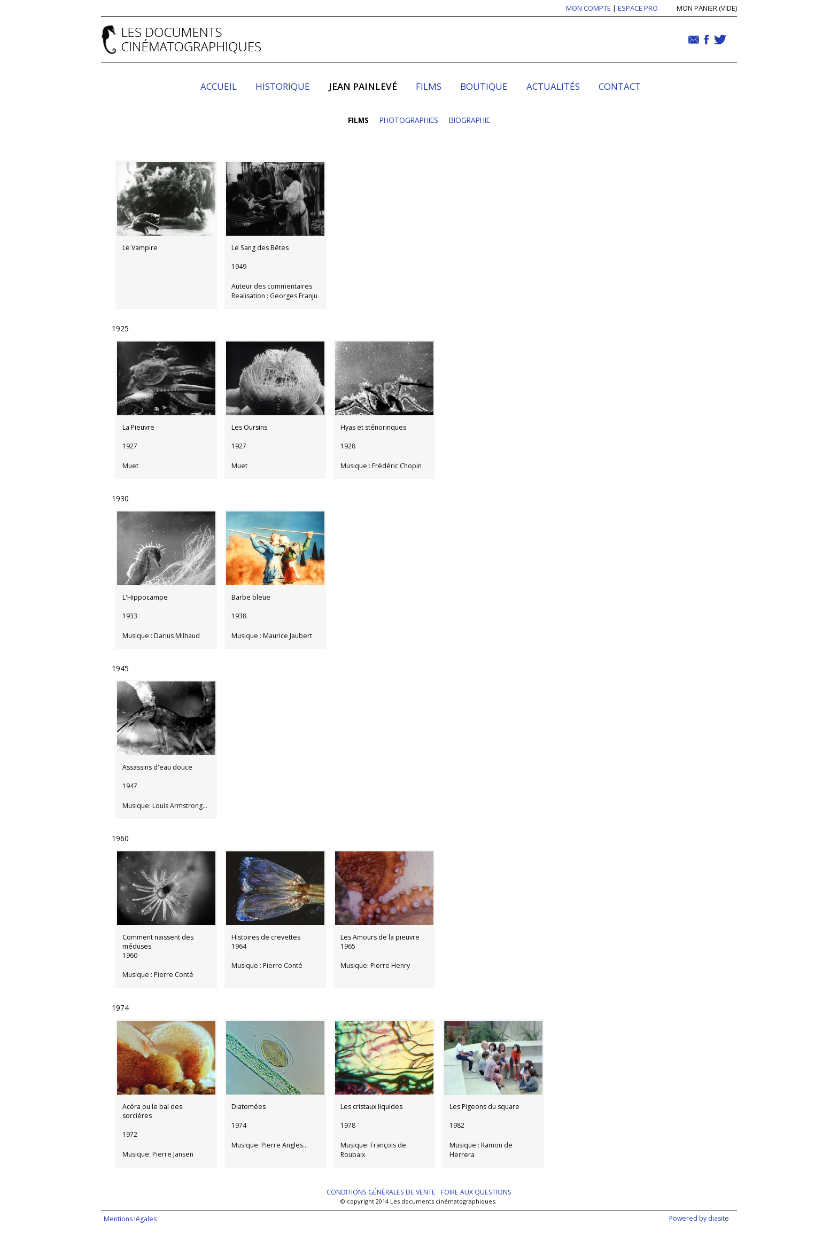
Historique (282, 86)
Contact (620, 86)
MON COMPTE (588, 8)
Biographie (469, 120)
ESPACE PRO (638, 8)
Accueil (218, 86)
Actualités (553, 86)
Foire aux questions (476, 1192)
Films (428, 86)
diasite (718, 1218)
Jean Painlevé (363, 86)
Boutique (484, 86)
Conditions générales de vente (381, 1192)
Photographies (408, 120)
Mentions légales (130, 1218)
